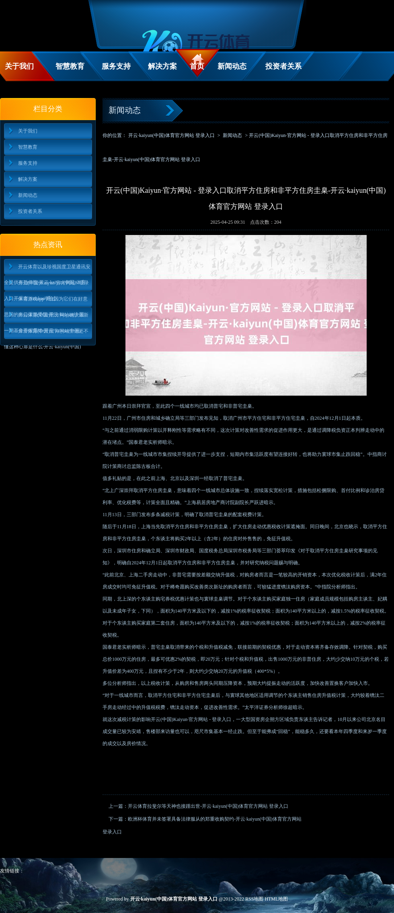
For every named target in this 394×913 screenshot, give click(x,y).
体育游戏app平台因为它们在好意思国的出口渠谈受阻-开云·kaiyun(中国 (46, 301)
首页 (197, 66)
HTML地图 (276, 899)
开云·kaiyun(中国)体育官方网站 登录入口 (171, 135)
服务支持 (116, 66)
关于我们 (19, 66)
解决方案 (162, 66)
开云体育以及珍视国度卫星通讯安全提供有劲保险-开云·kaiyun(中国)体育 (47, 269)
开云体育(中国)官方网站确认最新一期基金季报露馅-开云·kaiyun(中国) (46, 317)
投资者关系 (283, 66)
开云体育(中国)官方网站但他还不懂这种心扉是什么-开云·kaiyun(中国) (46, 333)
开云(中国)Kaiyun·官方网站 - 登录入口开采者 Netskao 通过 (46, 285)
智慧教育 (69, 66)
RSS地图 (254, 899)
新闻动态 (232, 66)
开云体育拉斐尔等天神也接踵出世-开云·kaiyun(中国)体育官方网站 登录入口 (208, 806)
